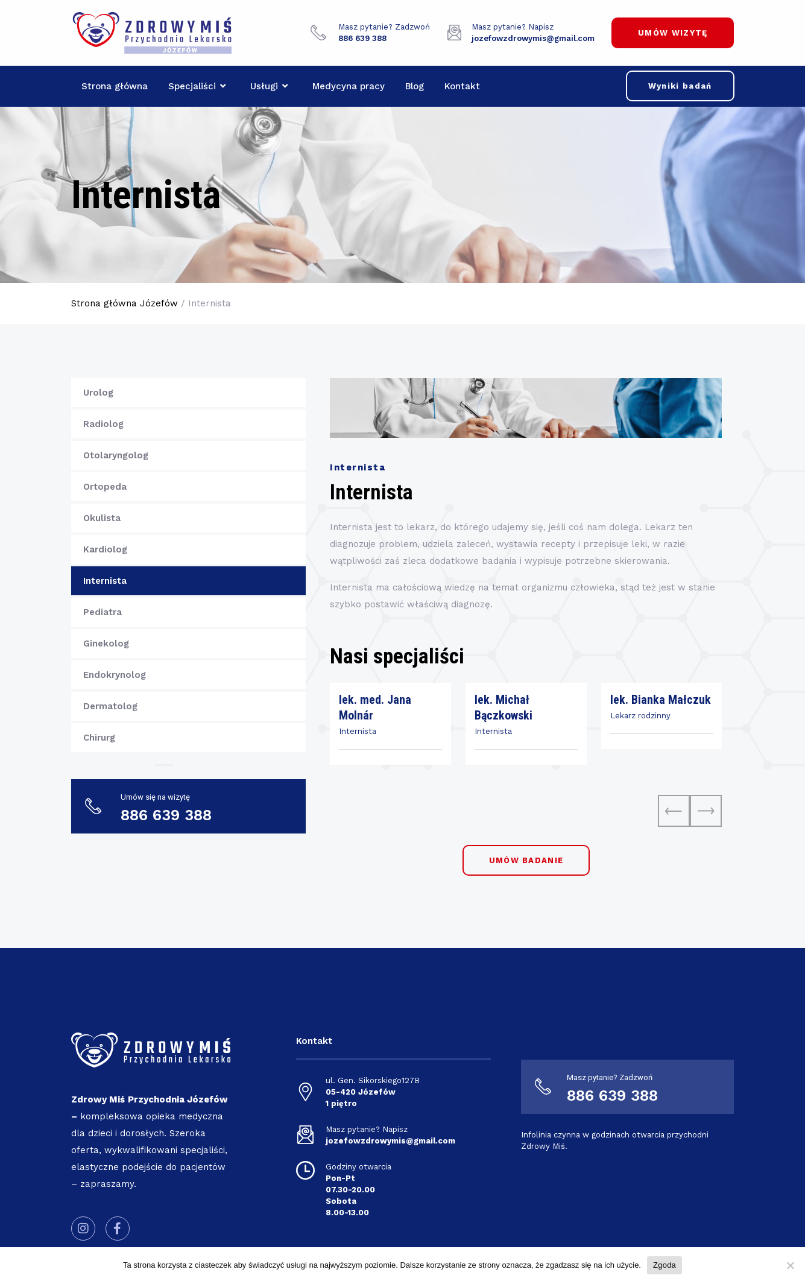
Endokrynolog (114, 674)
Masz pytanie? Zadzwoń (384, 26)
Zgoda (664, 1265)
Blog (414, 86)
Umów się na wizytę (155, 797)
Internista (105, 580)
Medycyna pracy (348, 86)
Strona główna (114, 86)
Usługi (269, 86)
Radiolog (103, 424)
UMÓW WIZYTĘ (672, 32)
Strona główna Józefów (124, 303)
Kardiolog (105, 549)
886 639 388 (612, 1095)
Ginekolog (106, 643)
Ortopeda (105, 486)
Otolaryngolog (115, 455)
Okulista (102, 518)
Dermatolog (110, 706)
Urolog (98, 392)
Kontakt (462, 86)
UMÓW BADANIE (526, 860)
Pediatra (102, 612)
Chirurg (99, 737)
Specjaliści (197, 86)
